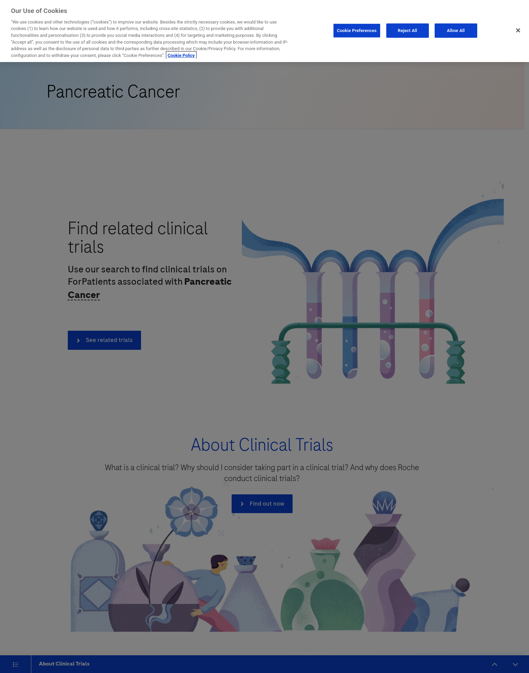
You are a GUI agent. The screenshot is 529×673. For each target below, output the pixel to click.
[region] (264, 31)
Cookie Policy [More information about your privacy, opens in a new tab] (181, 55)
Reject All (407, 30)
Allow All (456, 30)
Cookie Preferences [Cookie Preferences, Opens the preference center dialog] (357, 30)
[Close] (518, 30)
